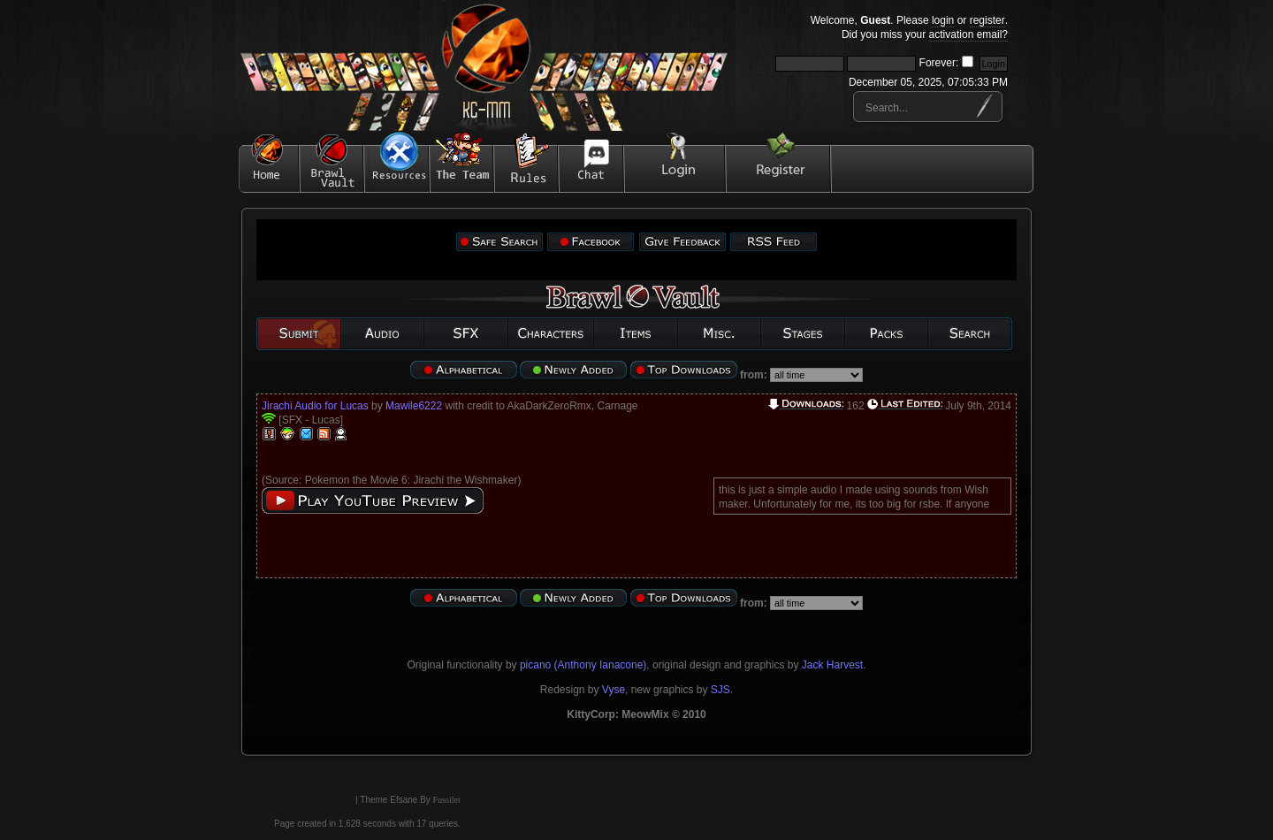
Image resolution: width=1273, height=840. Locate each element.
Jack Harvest (832, 665)
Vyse (613, 689)
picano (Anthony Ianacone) (583, 665)
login (943, 20)
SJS (720, 689)
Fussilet (447, 800)
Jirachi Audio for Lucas (315, 406)
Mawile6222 (413, 406)
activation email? (968, 34)
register (987, 20)
